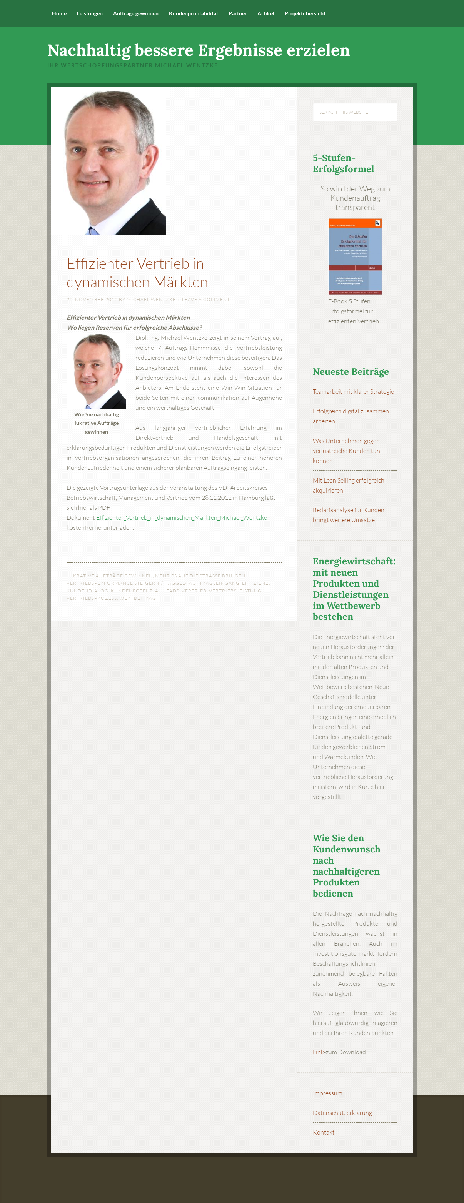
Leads (171, 591)
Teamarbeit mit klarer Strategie (353, 391)
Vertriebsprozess (92, 598)
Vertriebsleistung (235, 591)
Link (318, 1052)
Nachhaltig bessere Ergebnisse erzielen (198, 50)
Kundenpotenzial (136, 591)
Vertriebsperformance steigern (113, 583)
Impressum (327, 1093)
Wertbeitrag (137, 598)
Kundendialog (87, 591)
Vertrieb (194, 591)
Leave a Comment (206, 299)
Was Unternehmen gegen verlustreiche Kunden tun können (346, 450)
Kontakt (324, 1132)
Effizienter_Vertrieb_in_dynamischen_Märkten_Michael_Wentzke (181, 517)
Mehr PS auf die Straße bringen (200, 576)
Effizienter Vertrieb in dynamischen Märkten (154, 270)
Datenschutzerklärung (342, 1112)
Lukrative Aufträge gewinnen (110, 576)
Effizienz (255, 583)
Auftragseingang (214, 583)
